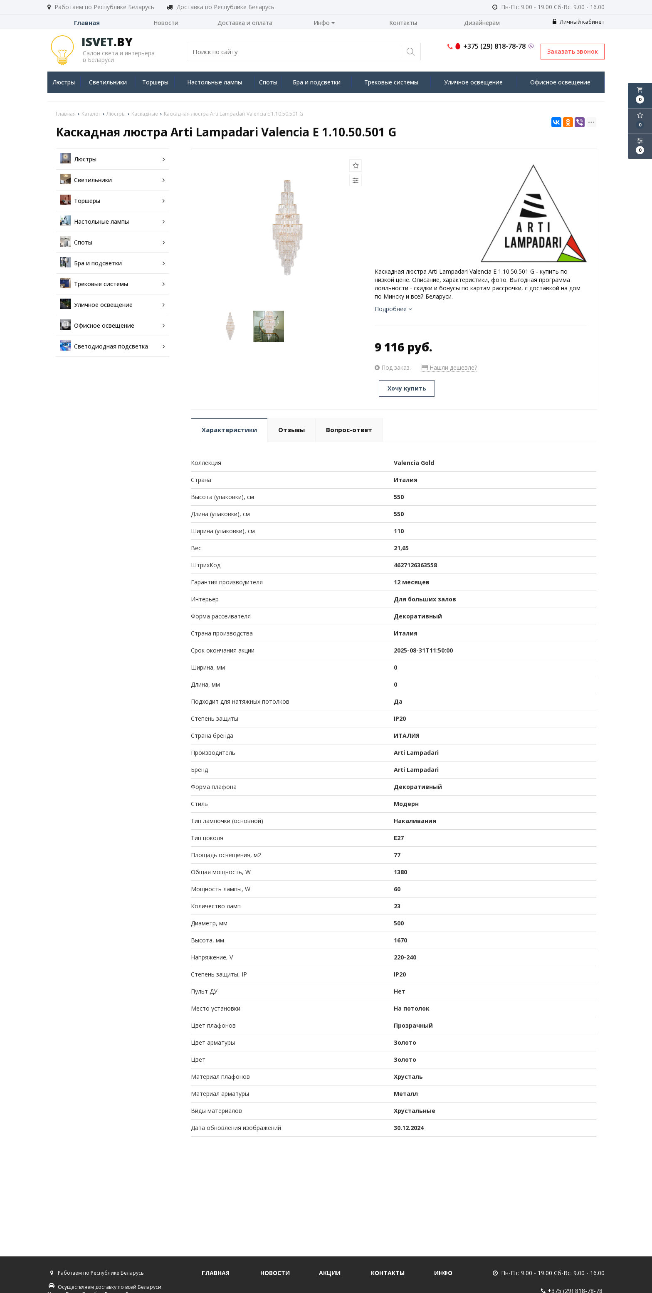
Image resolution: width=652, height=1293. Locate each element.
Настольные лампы (214, 82)
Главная (87, 23)
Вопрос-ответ (349, 429)
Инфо (324, 23)
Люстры (63, 82)
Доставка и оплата (244, 23)
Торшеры (155, 82)
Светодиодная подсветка (112, 346)
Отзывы (291, 429)
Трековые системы (391, 82)
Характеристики (229, 429)
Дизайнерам (482, 23)
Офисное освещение (560, 82)
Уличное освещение (473, 82)
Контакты (403, 23)
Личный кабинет (579, 21)
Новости (165, 23)
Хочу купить (407, 388)
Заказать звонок (572, 51)
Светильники (108, 82)
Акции (330, 1273)
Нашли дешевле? (449, 367)
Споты (268, 82)
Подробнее (393, 309)
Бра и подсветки (317, 82)
